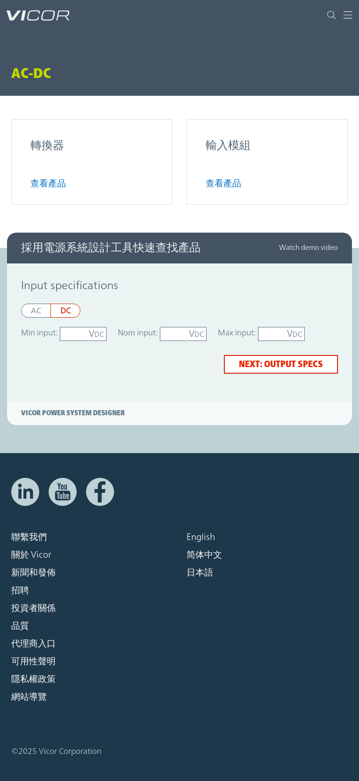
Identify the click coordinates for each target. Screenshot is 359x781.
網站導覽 (29, 697)
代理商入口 (33, 643)
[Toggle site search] (331, 14)
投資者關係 (33, 608)
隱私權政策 (33, 679)
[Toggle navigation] (344, 14)
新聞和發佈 (33, 572)
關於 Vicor (31, 555)
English (201, 537)
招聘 (20, 590)
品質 (20, 626)
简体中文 (204, 555)
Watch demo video (308, 247)
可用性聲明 (33, 661)
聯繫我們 (29, 537)
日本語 (200, 572)
